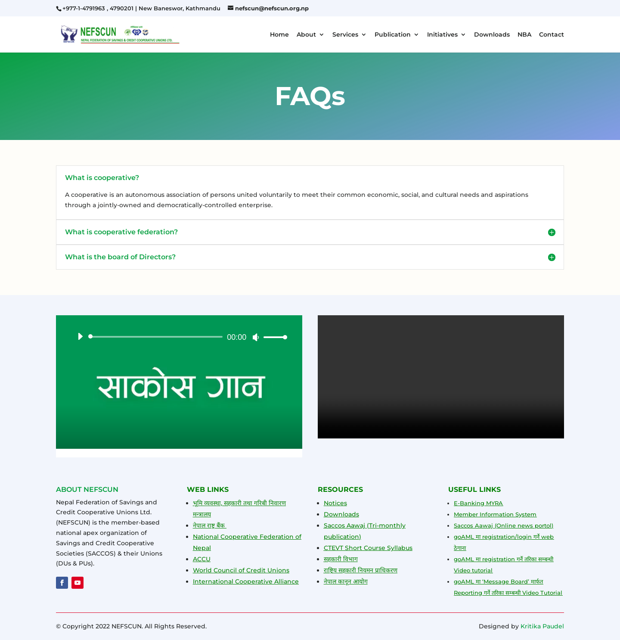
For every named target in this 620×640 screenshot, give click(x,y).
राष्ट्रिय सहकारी (340, 570)
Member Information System (495, 514)
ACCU (202, 559)
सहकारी (332, 559)
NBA (524, 34)
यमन (368, 570)
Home (279, 34)
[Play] (80, 336)
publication (341, 537)
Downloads (492, 34)
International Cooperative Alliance (246, 581)
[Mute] (256, 337)
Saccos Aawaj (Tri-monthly (365, 525)
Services (345, 34)
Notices (335, 503)
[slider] (157, 337)
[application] (179, 336)
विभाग (349, 559)
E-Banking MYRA (478, 503)
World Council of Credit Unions (241, 570)
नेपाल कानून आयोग (346, 581)
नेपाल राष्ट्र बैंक (209, 525)
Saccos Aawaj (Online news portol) (503, 525)
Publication (393, 34)
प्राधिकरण (385, 570)
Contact (551, 34)
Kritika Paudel (542, 626)
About (306, 34)
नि (359, 570)
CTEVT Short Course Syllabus (368, 548)
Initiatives (442, 34)
